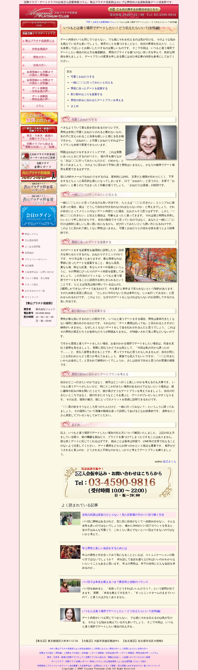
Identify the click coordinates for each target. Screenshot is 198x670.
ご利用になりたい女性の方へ (134, 648)
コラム (40, 105)
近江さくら (169, 461)
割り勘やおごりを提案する (86, 94)
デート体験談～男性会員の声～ (39, 98)
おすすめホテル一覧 (35, 291)
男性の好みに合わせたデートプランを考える (97, 100)
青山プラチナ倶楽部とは (39, 40)
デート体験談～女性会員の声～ (39, 90)
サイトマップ (31, 297)
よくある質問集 (32, 246)
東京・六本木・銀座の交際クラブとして (40, 137)
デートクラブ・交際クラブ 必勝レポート (69, 661)
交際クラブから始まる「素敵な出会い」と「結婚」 (40, 145)
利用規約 (29, 253)
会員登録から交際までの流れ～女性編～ (40, 82)
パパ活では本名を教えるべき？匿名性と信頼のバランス (115, 581)
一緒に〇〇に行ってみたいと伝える (92, 82)
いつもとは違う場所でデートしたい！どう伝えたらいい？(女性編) (121, 611)
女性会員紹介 (40, 49)
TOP (88, 22)
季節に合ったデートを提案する (89, 88)
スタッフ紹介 (31, 284)
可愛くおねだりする (83, 76)
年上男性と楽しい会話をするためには (104, 548)
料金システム (31, 234)
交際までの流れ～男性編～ (51, 653)
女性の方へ (39, 65)
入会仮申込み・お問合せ (90, 666)
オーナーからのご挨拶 (139, 657)
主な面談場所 (31, 240)
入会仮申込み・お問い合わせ (39, 272)
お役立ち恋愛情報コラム (103, 22)
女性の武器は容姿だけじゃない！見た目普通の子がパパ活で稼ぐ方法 (123, 514)
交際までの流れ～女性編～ (77, 653)
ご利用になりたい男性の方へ (106, 648)
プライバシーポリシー (36, 259)
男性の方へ (39, 57)
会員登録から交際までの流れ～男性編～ (40, 73)
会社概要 (29, 265)
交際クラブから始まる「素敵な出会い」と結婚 (106, 657)
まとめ (75, 106)
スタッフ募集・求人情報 (37, 278)
